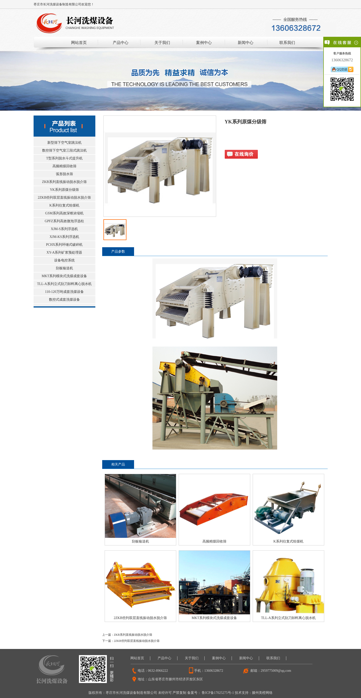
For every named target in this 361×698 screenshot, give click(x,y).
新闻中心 (245, 42)
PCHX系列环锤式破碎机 (64, 244)
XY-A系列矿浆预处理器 (64, 252)
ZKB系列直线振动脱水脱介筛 (64, 182)
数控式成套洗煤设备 (64, 299)
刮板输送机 (64, 268)
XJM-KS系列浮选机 (64, 237)
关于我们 (162, 42)
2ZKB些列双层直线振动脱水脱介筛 (64, 197)
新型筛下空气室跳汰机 (64, 142)
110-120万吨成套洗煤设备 (64, 292)
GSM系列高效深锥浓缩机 (64, 213)
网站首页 (79, 42)
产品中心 (120, 42)
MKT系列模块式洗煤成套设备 (64, 276)
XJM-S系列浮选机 (64, 229)
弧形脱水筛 (64, 174)
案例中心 (204, 42)
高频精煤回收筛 (64, 166)
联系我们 (287, 42)
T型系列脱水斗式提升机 (64, 158)
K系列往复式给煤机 (64, 205)
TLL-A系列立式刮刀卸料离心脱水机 (64, 284)
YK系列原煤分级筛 (64, 190)
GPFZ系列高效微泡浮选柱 (64, 221)
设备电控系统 (64, 260)
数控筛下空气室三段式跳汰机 (64, 150)
